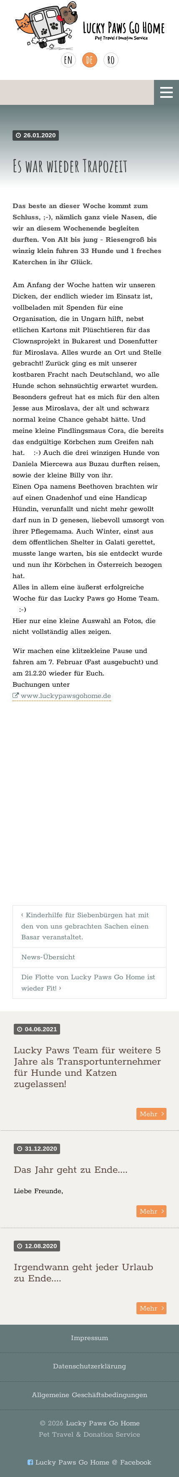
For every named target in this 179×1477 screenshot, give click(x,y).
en (68, 59)
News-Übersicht (48, 957)
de (89, 59)
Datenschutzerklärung (89, 1366)
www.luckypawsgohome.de (66, 695)
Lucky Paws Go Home (89, 1429)
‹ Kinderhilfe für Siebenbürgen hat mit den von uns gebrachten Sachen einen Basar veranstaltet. (85, 926)
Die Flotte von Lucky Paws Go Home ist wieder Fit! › (88, 983)
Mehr (148, 1114)
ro (111, 59)
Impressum (89, 1338)
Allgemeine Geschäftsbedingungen (89, 1395)
